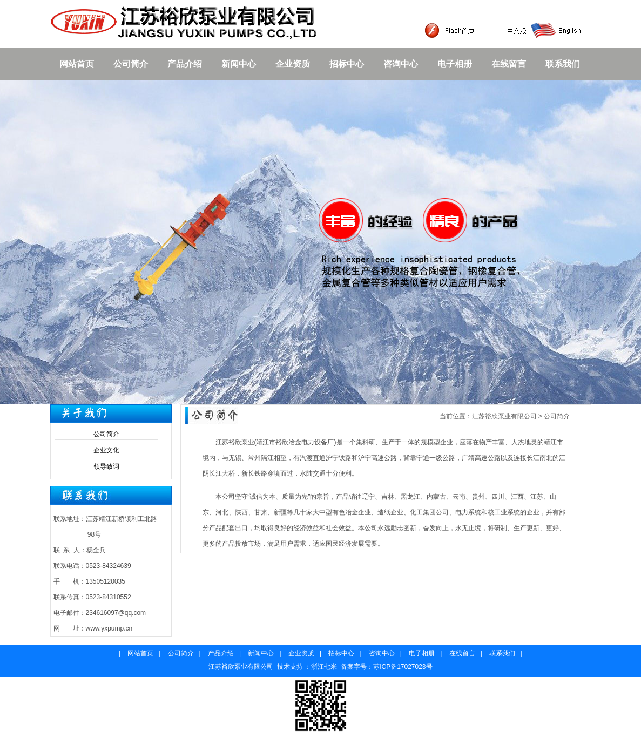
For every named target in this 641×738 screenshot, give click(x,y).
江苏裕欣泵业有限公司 (504, 416)
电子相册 (454, 64)
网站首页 (76, 64)
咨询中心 (400, 64)
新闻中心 (238, 64)
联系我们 (562, 64)
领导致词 (106, 466)
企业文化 (106, 450)
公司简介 (130, 64)
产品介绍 (184, 64)
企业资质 (292, 64)
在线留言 (508, 64)
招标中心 (346, 64)
